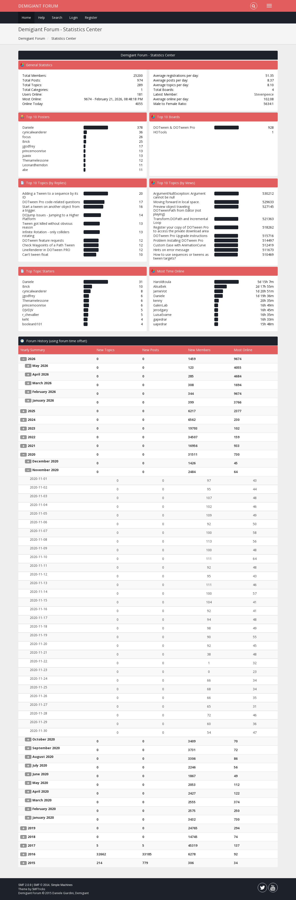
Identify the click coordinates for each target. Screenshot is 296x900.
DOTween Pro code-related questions (51, 202)
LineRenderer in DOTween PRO (46, 250)
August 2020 (42, 756)
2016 (31, 854)
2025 (31, 411)
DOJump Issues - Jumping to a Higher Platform (50, 217)
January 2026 (43, 400)
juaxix (26, 155)
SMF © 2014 (42, 885)
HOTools (160, 132)
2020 (31, 454)
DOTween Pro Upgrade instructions (180, 235)
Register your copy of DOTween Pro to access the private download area (181, 229)
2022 (31, 437)
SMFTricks (38, 889)
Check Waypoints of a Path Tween (48, 245)
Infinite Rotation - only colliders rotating (45, 234)
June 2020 (40, 774)
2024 (31, 419)
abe (25, 169)
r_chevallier (30, 314)
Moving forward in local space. (176, 202)
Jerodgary (160, 310)
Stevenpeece (264, 94)
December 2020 (45, 461)
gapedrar (160, 319)
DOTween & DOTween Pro (174, 127)
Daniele (28, 127)
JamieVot (160, 291)
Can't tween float (35, 254)
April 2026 (40, 374)
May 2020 (40, 782)
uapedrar (160, 324)
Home (26, 17)
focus (26, 137)
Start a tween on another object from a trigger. (51, 208)
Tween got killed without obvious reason (47, 225)
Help (41, 17)
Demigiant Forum (38, 6)
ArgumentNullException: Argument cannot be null (179, 195)
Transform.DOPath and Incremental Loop (180, 221)
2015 (31, 863)
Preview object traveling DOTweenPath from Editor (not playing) (177, 210)
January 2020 (43, 817)
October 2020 (43, 739)
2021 (31, 445)
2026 (31, 359)
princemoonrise (34, 151)
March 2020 (41, 800)
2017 (31, 845)
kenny (157, 300)
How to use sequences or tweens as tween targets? (181, 256)
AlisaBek (159, 286)
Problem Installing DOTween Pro (178, 240)
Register (91, 17)
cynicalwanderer (34, 132)
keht (25, 319)
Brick (26, 141)
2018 (31, 836)
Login (73, 17)
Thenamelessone (35, 160)
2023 (31, 428)
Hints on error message (171, 250)
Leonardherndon (35, 165)
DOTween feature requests (43, 240)
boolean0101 (32, 324)
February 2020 (44, 809)
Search (57, 17)
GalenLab (160, 305)
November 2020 (45, 470)
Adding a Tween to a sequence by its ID (50, 195)
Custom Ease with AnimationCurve (179, 245)
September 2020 (46, 748)
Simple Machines (61, 885)
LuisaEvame (162, 314)
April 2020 (40, 791)
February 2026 (44, 391)
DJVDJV (27, 310)
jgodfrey (28, 146)
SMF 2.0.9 (24, 885)
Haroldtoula (162, 281)
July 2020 (39, 765)
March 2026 (41, 383)
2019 (31, 828)
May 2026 (40, 365)
